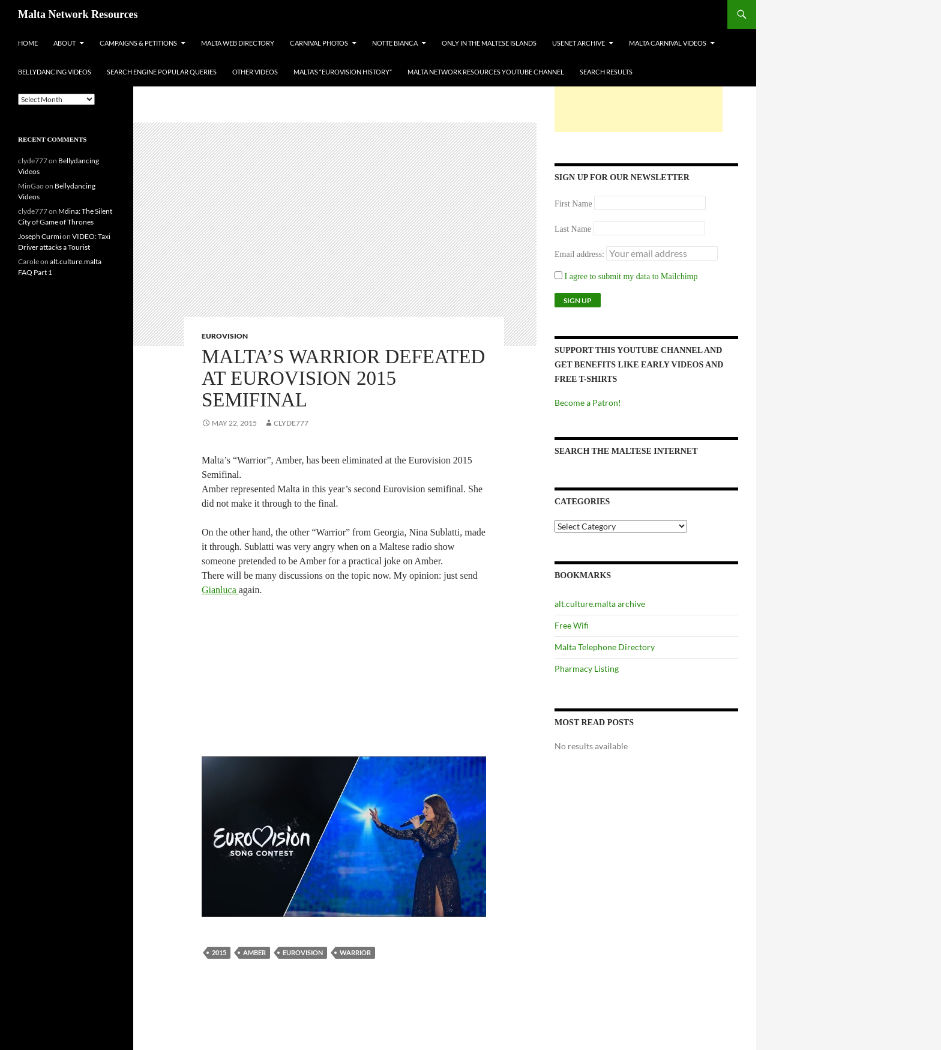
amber (254, 952)
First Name (573, 203)
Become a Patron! (588, 402)
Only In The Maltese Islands (489, 43)
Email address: (580, 254)
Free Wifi (572, 625)
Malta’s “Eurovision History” (342, 72)
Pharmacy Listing (587, 668)
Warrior (355, 952)
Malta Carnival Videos (667, 43)
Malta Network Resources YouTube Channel (485, 72)
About (64, 43)
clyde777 (291, 422)
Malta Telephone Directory (605, 647)
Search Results (606, 72)
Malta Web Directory (237, 43)
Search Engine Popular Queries (162, 72)
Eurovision (225, 335)
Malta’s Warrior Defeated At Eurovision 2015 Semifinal (343, 378)
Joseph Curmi (39, 236)
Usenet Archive (578, 43)
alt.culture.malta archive (600, 604)
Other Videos (255, 72)
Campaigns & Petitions (138, 43)
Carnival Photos (319, 43)
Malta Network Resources (78, 14)
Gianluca (220, 590)
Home (28, 43)
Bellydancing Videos (54, 72)
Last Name (573, 229)
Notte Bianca (395, 43)
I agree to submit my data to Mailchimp (626, 276)
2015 (219, 952)
